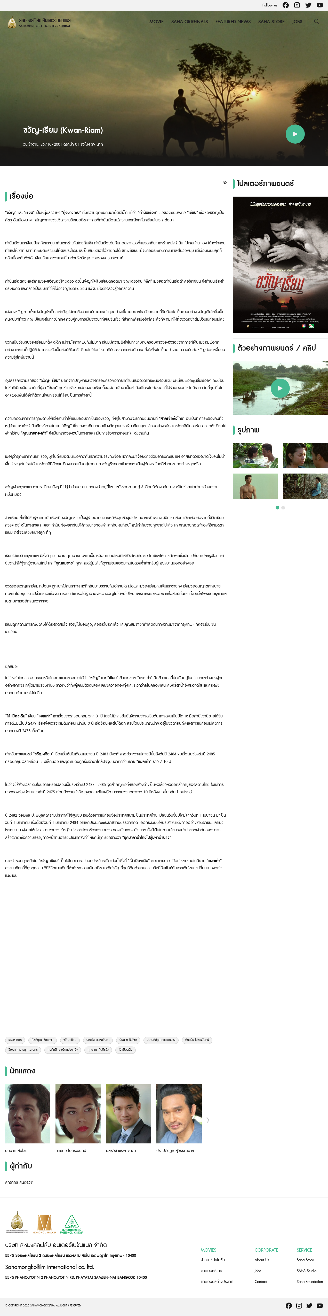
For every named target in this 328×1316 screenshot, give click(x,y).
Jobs (297, 22)
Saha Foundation (310, 1282)
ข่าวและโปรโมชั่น (213, 1260)
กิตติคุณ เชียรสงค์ (42, 1040)
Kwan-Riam (15, 1040)
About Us (262, 1260)
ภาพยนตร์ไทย (211, 1271)
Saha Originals (189, 22)
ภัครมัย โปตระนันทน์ (197, 1040)
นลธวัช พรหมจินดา (97, 1040)
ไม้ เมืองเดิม (125, 1050)
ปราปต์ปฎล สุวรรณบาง (161, 1040)
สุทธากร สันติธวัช (98, 1050)
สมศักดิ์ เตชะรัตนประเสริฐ (63, 1050)
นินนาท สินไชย (128, 1040)
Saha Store (271, 22)
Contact (261, 1282)
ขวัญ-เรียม (69, 1040)
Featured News (233, 22)
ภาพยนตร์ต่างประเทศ (217, 1282)
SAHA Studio (306, 1271)
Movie (156, 22)
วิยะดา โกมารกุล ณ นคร (23, 1050)
